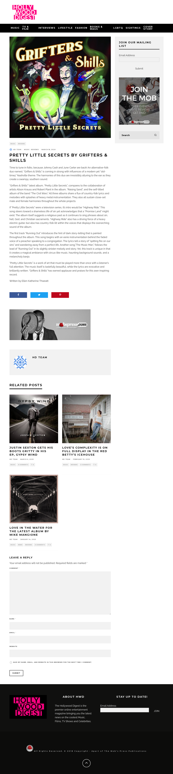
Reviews (21, 143)
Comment (14, 568)
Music (15, 28)
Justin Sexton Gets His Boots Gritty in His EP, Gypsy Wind (31, 451)
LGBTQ (118, 28)
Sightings (133, 28)
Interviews (46, 28)
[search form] (139, 135)
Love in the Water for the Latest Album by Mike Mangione (30, 531)
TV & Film (25, 28)
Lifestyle (65, 28)
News (20, 544)
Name (12, 619)
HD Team (17, 149)
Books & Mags (96, 28)
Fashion (81, 28)
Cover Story (148, 28)
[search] (155, 135)
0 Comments (23, 464)
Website (13, 646)
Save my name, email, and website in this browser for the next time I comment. (52, 662)
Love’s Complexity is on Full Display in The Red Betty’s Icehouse (85, 451)
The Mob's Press (116, 751)
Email (12, 632)
